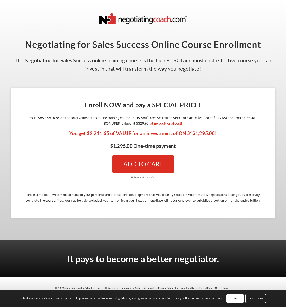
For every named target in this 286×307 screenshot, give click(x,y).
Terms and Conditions (186, 287)
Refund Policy (206, 287)
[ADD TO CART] (143, 164)
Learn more (255, 298)
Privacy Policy (165, 287)
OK (235, 298)
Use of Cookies (223, 287)
